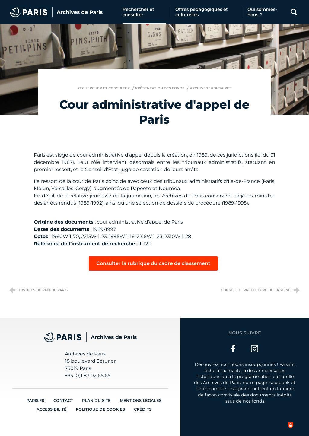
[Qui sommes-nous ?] (265, 12)
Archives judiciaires (210, 88)
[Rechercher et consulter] (144, 12)
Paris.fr (35, 400)
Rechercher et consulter (103, 88)
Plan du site (96, 400)
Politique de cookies (100, 409)
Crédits (142, 409)
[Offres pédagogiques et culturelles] (207, 12)
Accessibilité (52, 409)
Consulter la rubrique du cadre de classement (153, 263)
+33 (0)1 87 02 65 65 (87, 375)
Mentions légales (140, 400)
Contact (63, 400)
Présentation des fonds (159, 88)
